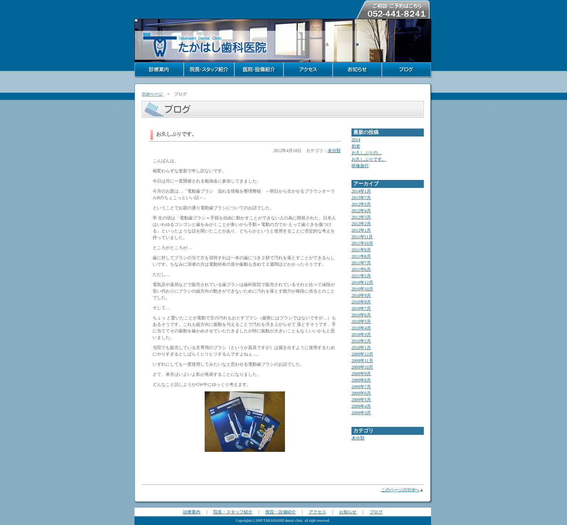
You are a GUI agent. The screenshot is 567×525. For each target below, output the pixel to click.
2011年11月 (362, 236)
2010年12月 (362, 282)
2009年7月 (361, 386)
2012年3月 (361, 217)
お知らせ (348, 511)
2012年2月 (361, 223)
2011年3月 (361, 275)
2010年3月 (361, 334)
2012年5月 (361, 204)
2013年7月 (361, 197)
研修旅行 (360, 165)
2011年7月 (361, 262)
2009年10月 (362, 367)
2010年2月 (361, 341)
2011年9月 (361, 249)
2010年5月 (361, 321)
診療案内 (191, 511)
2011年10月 (362, 243)
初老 (355, 146)
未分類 (334, 150)
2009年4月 (361, 406)
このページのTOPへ (400, 489)
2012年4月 (361, 210)
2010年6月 (361, 315)
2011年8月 (361, 256)
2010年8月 (361, 301)
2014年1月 (361, 191)
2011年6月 (361, 269)
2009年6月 (361, 393)
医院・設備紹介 (280, 511)
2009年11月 (362, 360)
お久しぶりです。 (368, 159)
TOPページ (152, 94)
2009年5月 (361, 399)
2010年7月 (361, 308)
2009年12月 (362, 354)
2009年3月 (361, 412)
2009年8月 (361, 380)
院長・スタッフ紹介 (232, 511)
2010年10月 (362, 288)
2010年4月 (361, 328)
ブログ (376, 511)
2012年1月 (361, 230)
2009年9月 (361, 373)
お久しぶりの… (366, 152)
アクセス (317, 511)
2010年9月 (361, 295)
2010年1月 (361, 347)
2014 (355, 139)
